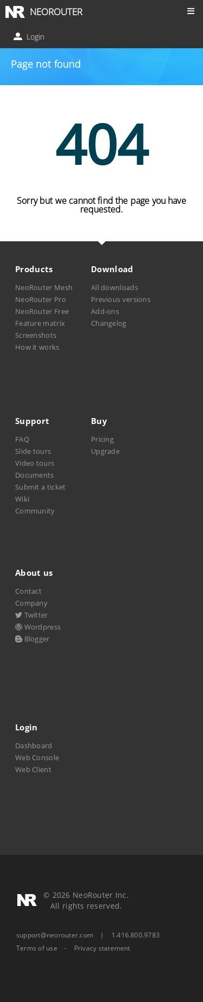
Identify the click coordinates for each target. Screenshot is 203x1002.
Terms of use (36, 948)
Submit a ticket (40, 487)
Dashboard (34, 745)
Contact (28, 591)
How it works (37, 347)
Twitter (31, 615)
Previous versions (120, 299)
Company (31, 603)
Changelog (109, 323)
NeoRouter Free (42, 311)
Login (30, 36)
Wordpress (38, 627)
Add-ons (105, 311)
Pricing (102, 439)
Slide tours (33, 451)
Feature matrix (40, 323)
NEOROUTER (56, 11)
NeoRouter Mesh (44, 287)
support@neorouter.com (54, 935)
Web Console (37, 757)
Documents (34, 475)
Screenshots (35, 335)
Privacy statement (102, 948)
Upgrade (105, 451)
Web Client (33, 769)
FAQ (22, 439)
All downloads (114, 287)
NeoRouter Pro (40, 299)
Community (35, 511)
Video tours (34, 463)
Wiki (22, 499)
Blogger (32, 639)
